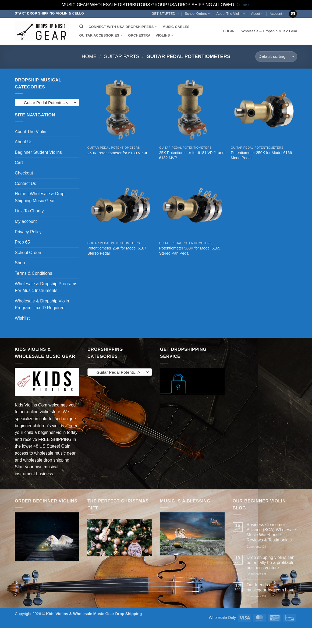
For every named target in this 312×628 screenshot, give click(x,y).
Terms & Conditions (33, 273)
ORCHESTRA (139, 35)
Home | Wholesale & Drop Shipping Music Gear (40, 197)
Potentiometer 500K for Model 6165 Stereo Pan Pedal (189, 250)
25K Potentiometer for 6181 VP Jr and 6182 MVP (191, 155)
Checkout (24, 173)
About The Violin (230, 13)
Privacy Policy (28, 232)
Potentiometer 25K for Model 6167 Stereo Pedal (116, 250)
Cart (19, 162)
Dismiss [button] (242, 4)
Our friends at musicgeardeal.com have (271, 587)
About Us (24, 142)
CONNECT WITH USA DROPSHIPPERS (122, 26)
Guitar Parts (121, 56)
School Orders (197, 13)
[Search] (81, 26)
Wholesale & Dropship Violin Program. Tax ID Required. (42, 304)
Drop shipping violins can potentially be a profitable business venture (271, 562)
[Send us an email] (293, 14)
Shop (20, 263)
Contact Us (25, 183)
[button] (229, 31)
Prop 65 (22, 242)
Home (89, 56)
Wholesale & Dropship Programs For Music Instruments (46, 287)
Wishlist (22, 318)
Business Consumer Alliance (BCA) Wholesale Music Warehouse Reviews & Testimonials (271, 532)
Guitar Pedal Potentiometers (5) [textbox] (46, 102)
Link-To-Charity (29, 211)
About (257, 13)
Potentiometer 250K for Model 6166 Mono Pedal (261, 155)
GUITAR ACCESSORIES (101, 35)
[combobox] (47, 102)
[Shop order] (276, 56)
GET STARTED (165, 13)
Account (277, 13)
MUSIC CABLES (175, 27)
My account (26, 221)
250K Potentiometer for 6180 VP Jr (117, 153)
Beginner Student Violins (38, 152)
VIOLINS (164, 35)
